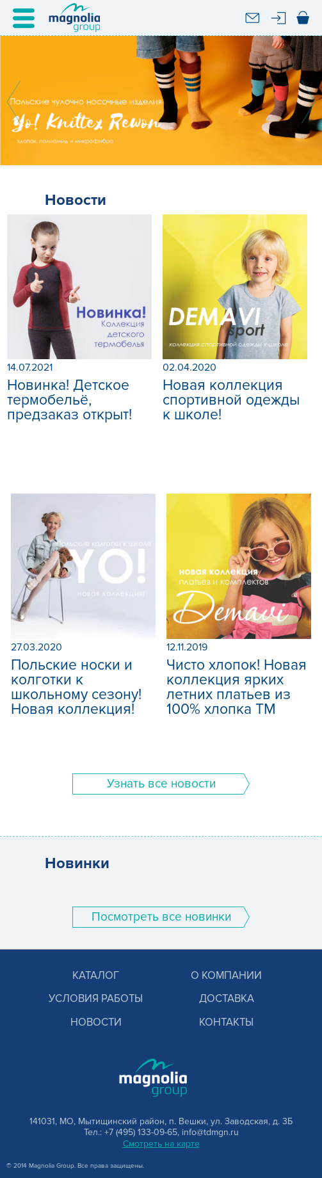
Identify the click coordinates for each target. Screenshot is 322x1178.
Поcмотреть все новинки (161, 917)
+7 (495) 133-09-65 (140, 1132)
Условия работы (96, 999)
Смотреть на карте (161, 1143)
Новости (96, 1022)
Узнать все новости (161, 784)
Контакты (226, 1022)
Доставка (226, 999)
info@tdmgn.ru (210, 1132)
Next (309, 102)
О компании (226, 976)
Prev (13, 102)
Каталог (95, 976)
